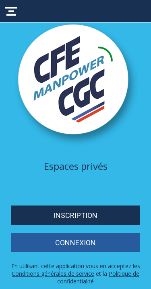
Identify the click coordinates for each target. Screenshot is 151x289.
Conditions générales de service (53, 273)
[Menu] (11, 11)
